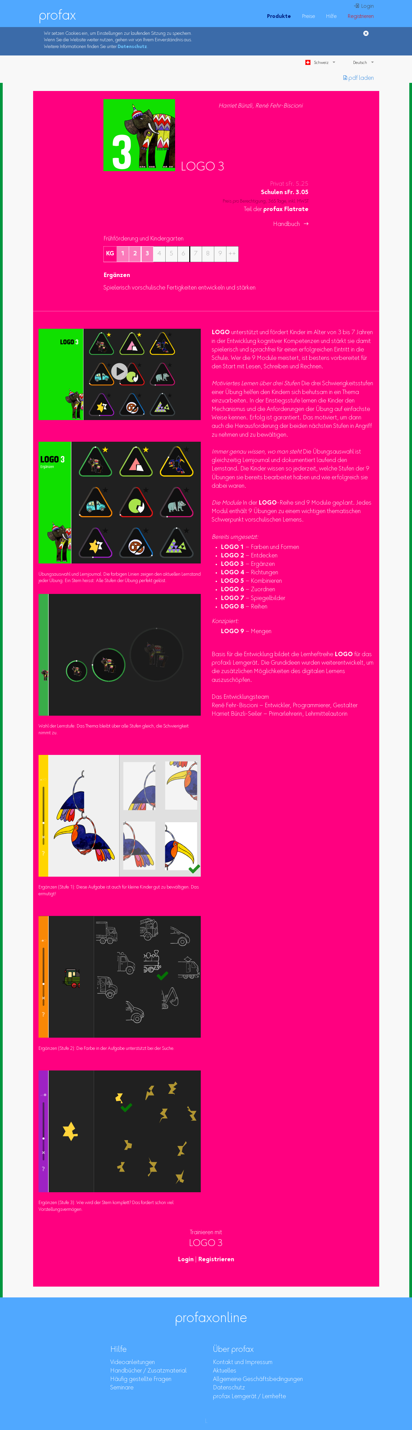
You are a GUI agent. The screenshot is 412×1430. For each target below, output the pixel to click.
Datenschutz (132, 47)
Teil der (276, 210)
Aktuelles (224, 1371)
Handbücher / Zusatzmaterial (148, 1371)
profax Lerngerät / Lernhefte (249, 1397)
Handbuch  (291, 225)
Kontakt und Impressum (242, 1363)
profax (57, 16)
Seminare (122, 1388)
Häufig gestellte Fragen (140, 1380)
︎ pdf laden (358, 78)
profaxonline (211, 1318)
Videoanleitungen (132, 1363)
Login (186, 1260)
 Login (364, 6)
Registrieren (360, 16)
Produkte (279, 16)
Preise (308, 16)
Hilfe (331, 16)
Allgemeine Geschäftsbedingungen (258, 1380)
